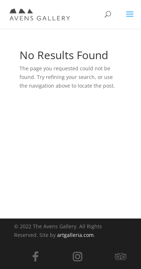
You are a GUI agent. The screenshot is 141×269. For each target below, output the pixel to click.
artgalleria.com (75, 234)
